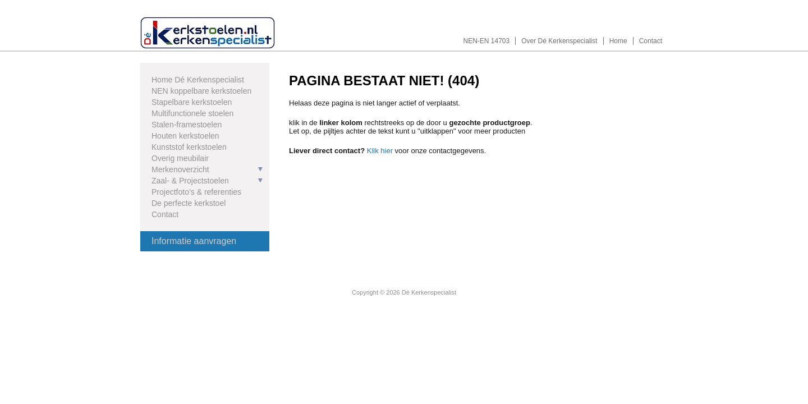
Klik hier (380, 150)
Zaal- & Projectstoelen (190, 180)
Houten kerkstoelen (185, 135)
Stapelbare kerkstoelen (192, 102)
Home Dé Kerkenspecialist (198, 79)
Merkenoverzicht (180, 169)
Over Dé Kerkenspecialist (559, 41)
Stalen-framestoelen (187, 124)
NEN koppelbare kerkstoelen (201, 90)
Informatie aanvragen (194, 241)
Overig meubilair (180, 158)
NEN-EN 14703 (486, 41)
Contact (650, 41)
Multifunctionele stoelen (192, 113)
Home (618, 41)
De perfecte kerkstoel (189, 203)
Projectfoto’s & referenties (196, 191)
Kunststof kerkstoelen (189, 147)
